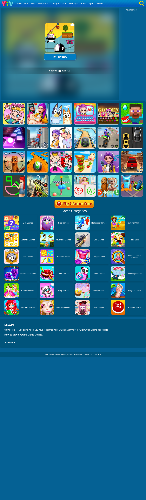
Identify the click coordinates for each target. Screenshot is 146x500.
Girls (64, 3)
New (19, 3)
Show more (9, 342)
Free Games (49, 354)
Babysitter (43, 3)
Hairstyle (73, 3)
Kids (83, 3)
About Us (72, 354)
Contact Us (81, 354)
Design (55, 3)
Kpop (91, 3)
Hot (26, 3)
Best (33, 3)
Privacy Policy (61, 354)
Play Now (60, 56)
